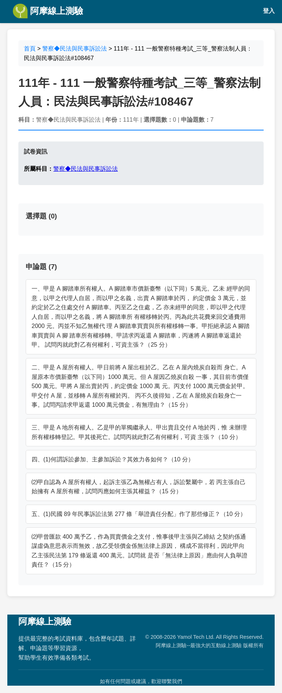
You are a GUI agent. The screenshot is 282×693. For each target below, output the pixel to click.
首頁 (30, 48)
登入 (269, 11)
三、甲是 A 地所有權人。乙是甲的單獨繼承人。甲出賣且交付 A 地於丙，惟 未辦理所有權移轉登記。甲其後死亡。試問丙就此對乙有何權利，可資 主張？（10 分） (139, 432)
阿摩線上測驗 (48, 11)
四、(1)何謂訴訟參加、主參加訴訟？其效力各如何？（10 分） (113, 459)
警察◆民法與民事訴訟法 (74, 48)
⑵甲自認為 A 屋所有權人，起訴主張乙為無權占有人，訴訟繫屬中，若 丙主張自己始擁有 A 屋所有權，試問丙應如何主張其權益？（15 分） (139, 487)
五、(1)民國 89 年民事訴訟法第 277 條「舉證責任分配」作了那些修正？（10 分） (139, 514)
